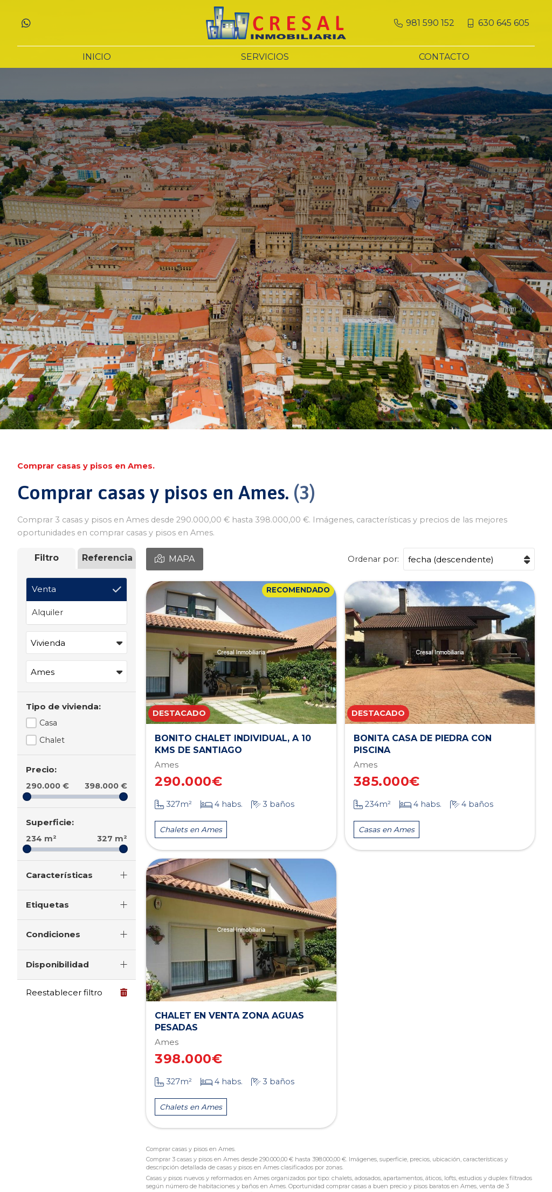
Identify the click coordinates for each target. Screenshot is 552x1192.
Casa (48, 723)
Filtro (46, 558)
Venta (44, 589)
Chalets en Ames (191, 829)
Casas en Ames (386, 829)
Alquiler (48, 612)
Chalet (52, 740)
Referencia (107, 558)
